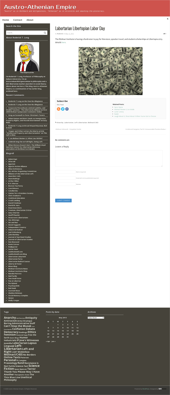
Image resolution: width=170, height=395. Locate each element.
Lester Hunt (13, 249)
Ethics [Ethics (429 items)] (32, 332)
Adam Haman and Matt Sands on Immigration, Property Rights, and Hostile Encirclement (26, 119)
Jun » (53, 341)
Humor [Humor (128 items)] (24, 337)
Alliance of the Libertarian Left (21, 174)
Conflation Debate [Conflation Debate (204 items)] (23, 329)
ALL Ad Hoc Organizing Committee (22, 171)
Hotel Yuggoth (14, 225)
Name (81, 172)
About (30, 19)
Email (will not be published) (87, 178)
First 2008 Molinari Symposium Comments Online (26, 111)
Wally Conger (13, 300)
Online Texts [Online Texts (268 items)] (12, 357)
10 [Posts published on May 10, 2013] (68, 328)
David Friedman (14, 203)
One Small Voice (14, 278)
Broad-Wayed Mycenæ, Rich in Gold (26, 127)
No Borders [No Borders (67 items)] (29, 354)
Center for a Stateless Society (20, 193)
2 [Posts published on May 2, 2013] (62, 324)
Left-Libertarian (80, 122)
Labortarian (68, 122)
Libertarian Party (15, 259)
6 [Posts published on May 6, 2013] (48, 328)
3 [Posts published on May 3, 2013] (67, 324)
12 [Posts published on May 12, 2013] (77, 328)
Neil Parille (12, 276)
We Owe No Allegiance (33, 101)
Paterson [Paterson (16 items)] (25, 357)
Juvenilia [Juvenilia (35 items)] (8, 343)
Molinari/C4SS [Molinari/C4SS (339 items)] (13, 354)
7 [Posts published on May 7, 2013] (53, 328)
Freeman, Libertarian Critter (20, 210)
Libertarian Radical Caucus (19, 261)
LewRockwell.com (15, 252)
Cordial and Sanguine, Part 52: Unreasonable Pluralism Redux (145, 129)
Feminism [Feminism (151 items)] (10, 334)
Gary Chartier (14, 213)
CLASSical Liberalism (16, 198)
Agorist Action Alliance (17, 166)
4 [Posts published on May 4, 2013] (72, 324)
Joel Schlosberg (14, 232)
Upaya (11, 298)
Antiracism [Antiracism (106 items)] (10, 320)
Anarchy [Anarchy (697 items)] (10, 318)
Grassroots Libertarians (18, 217)
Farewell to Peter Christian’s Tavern (30, 115)
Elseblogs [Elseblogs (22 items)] (23, 332)
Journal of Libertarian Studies (20, 239)
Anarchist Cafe (14, 176)
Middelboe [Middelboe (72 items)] (23, 351)
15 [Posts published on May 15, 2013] (58, 331)
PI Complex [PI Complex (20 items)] (21, 360)
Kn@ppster (13, 247)
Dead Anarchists (15, 208)
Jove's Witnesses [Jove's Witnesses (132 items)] (29, 340)
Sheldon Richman (15, 293)
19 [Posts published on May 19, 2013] (77, 331)
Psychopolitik (13, 286)
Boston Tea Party (15, 186)
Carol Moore (13, 188)
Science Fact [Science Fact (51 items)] (21, 366)
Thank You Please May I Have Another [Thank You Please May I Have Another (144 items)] (22, 373)
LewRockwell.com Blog (17, 254)
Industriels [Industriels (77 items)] (10, 340)
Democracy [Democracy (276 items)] (11, 332)
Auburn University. (13, 79)
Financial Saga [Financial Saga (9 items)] (22, 335)
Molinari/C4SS (93, 122)
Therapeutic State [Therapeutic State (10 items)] (21, 375)
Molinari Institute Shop (17, 271)
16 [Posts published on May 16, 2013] (63, 331)
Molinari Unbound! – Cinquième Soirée (68, 129)
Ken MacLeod (13, 242)
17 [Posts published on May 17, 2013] (68, 331)
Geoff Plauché (14, 215)
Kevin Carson (13, 244)
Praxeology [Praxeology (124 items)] (10, 362)
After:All (11, 161)
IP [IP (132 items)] (18, 340)
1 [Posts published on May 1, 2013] (57, 324)
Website (78, 184)
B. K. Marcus (13, 183)
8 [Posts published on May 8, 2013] (57, 328)
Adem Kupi (12, 159)
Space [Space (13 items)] (16, 369)
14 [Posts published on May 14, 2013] (53, 331)
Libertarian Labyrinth (17, 256)
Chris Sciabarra (14, 195)
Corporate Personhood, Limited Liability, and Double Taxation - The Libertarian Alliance (25, 109)
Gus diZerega (13, 220)
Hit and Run (13, 222)
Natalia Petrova (14, 273)
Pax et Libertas (14, 281)
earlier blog (36, 89)
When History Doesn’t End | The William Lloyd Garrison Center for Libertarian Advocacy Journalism (26, 147)
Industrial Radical (15, 230)
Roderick (60, 34)
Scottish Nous (14, 291)
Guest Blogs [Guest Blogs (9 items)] (14, 338)
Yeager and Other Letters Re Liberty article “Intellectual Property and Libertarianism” (25, 132)
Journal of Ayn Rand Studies (19, 237)
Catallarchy (13, 191)
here (64, 42)
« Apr (48, 341)
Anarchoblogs (14, 178)
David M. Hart (14, 205)
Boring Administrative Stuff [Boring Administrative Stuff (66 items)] (19, 323)
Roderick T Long (14, 101)
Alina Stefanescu (15, 169)
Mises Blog (12, 266)
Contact (17, 19)
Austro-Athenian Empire (40, 7)
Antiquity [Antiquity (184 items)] (31, 317)
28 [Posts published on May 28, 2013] (53, 337)
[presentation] (71, 193)
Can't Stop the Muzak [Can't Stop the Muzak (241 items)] (17, 326)
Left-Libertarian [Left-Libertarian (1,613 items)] (13, 347)
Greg (10, 115)
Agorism (11, 164)
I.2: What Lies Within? (28, 138)
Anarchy (60, 122)
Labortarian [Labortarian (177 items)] (19, 343)
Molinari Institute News (18, 269)
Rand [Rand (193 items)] (21, 363)
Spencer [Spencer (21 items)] (23, 369)
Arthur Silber (13, 181)
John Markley (13, 234)
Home (5, 19)
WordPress (145, 389)
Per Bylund (12, 283)
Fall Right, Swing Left (33, 142)
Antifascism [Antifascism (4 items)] (20, 318)
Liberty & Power (15, 264)
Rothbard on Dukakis (26, 149)
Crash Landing (14, 200)
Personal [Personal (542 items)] (10, 360)
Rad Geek (12, 288)
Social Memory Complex (18, 295)
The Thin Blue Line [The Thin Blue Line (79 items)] (19, 376)
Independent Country (17, 227)
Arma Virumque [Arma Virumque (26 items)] (24, 321)
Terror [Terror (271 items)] (31, 369)
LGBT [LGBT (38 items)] (14, 351)
